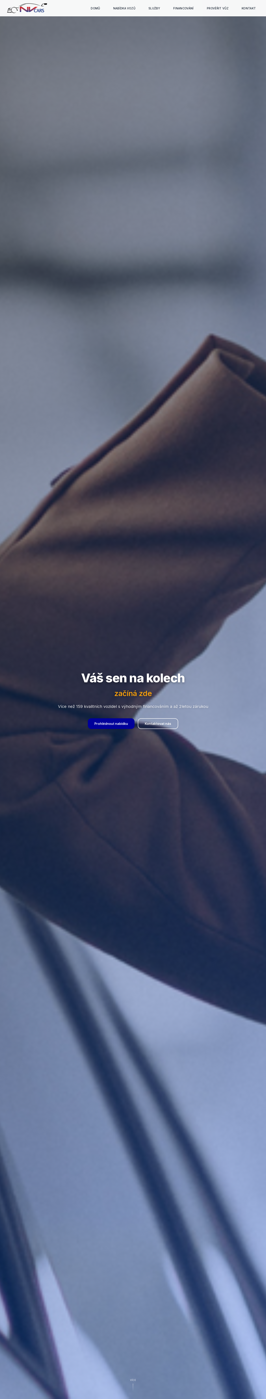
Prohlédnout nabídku (111, 724)
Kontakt (249, 8)
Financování (183, 8)
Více (133, 1378)
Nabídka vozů (124, 8)
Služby (154, 8)
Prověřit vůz (218, 8)
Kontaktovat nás (158, 724)
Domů (95, 8)
